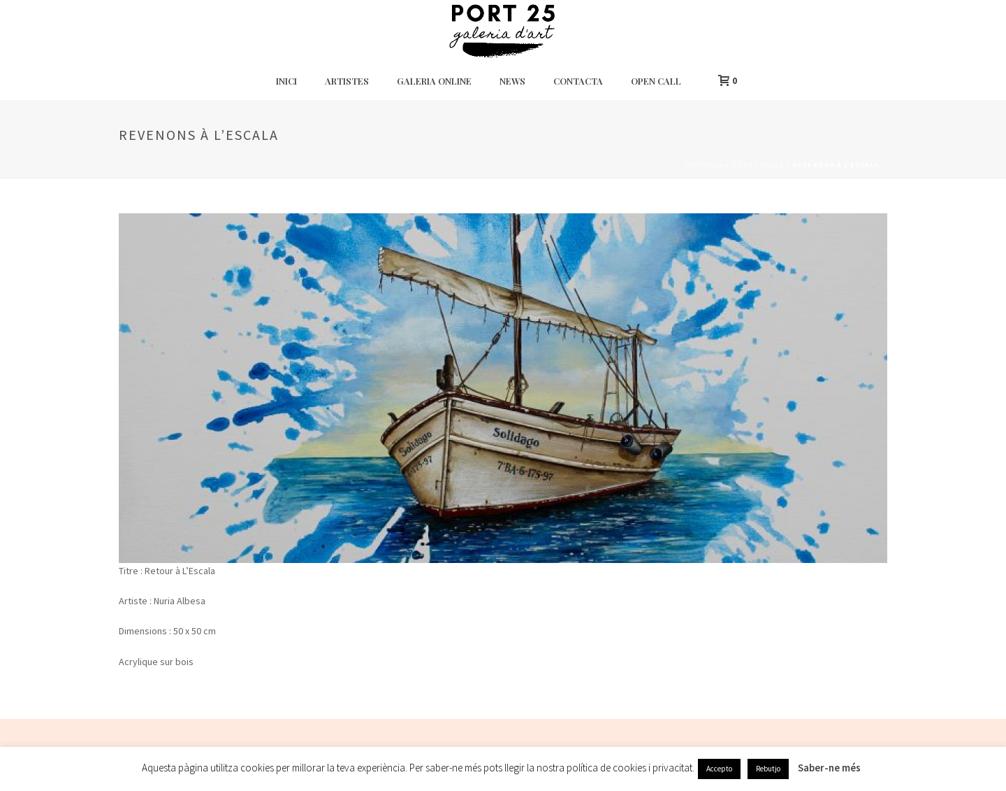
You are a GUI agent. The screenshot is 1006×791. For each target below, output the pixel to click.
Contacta (578, 81)
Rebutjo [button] (768, 769)
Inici (286, 81)
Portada (704, 164)
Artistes (347, 81)
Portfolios (757, 164)
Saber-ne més (829, 767)
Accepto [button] (719, 769)
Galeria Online (434, 81)
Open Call (656, 81)
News (512, 81)
